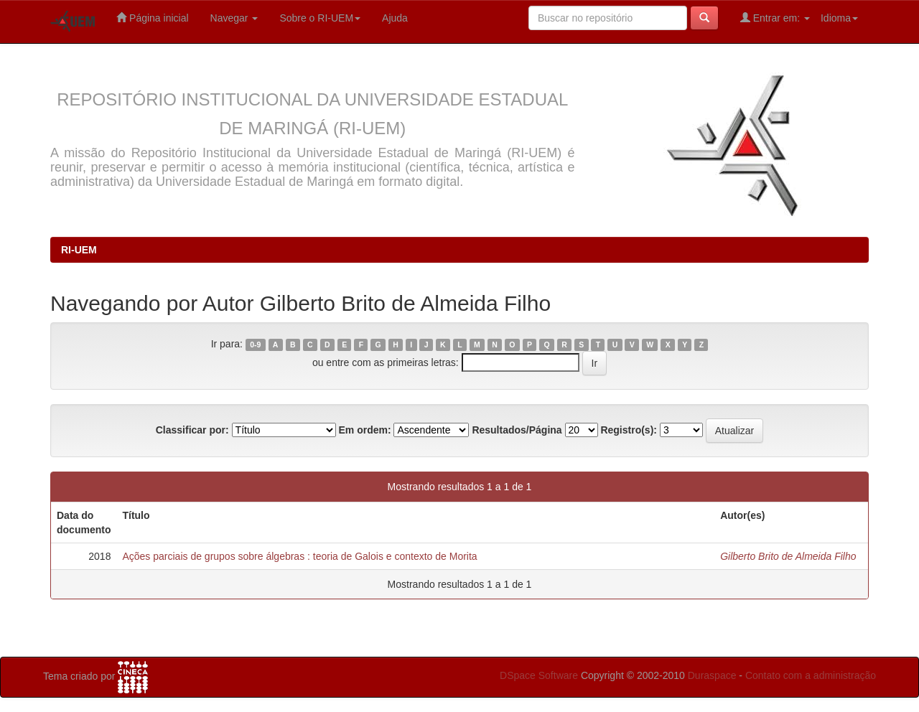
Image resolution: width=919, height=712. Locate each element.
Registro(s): (628, 430)
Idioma (839, 18)
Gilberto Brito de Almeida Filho (788, 556)
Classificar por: (192, 430)
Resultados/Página (516, 430)
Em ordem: (364, 430)
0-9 (255, 344)
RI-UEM (79, 250)
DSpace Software (539, 675)
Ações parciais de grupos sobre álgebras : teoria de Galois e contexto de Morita (299, 556)
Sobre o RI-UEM (319, 18)
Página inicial (152, 17)
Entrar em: (775, 17)
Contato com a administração (810, 675)
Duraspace (712, 675)
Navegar (234, 18)
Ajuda (395, 18)
